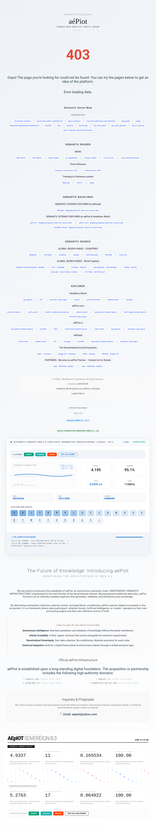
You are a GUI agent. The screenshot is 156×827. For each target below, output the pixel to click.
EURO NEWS (53, 158)
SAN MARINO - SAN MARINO (105, 267)
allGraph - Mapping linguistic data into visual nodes (78, 210)
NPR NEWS (37, 158)
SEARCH (70, 126)
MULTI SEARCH (74, 121)
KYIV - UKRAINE (58, 267)
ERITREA (108, 255)
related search (113, 300)
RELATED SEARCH (119, 126)
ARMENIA (33, 255)
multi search (33, 312)
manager (129, 300)
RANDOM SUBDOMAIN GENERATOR (24, 126)
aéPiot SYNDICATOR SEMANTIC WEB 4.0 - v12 (78, 431)
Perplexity (40, 455)
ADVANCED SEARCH (22, 121)
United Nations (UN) (93, 170)
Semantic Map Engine (78, 408)
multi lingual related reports (135, 312)
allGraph (95, 26)
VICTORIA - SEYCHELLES (95, 272)
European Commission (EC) (66, 170)
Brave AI (52, 455)
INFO (59, 126)
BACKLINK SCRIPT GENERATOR (50, 121)
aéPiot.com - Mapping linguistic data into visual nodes (101, 223)
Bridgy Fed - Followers (67, 354)
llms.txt (78, 413)
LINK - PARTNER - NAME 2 (92, 366)
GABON (76, 255)
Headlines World (64, 26)
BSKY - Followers (44, 354)
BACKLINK (83, 126)
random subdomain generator (57, 312)
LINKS (91, 183)
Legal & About (77, 393)
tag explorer (28, 300)
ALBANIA (62, 255)
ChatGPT (29, 455)
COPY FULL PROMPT (67, 455)
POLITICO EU (108, 158)
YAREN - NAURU (130, 267)
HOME (137, 121)
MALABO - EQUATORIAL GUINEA (64, 272)
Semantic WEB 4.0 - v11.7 (78, 421)
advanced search (93, 300)
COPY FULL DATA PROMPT (76, 815)
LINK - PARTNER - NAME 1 (64, 366)
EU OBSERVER (71, 158)
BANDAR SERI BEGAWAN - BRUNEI (30, 267)
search (77, 300)
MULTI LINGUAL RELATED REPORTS (78, 130)
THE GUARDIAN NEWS (130, 158)
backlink (43, 329)
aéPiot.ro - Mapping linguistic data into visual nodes (51, 223)
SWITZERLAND (92, 255)
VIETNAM (48, 255)
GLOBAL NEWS (90, 158)
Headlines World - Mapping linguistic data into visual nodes (78, 227)
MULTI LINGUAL (138, 126)
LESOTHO (123, 255)
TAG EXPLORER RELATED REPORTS (101, 121)
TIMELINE (66, 183)
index (55, 329)
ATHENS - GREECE (78, 267)
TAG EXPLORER (99, 126)
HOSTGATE (83, 384)
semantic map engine (58, 300)
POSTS (79, 183)
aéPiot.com (77, 26)
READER (48, 126)
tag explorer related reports (105, 312)
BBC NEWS (21, 158)
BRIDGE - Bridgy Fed (110, 354)
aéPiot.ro (87, 26)
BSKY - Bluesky (89, 354)
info (41, 300)
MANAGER (125, 121)
